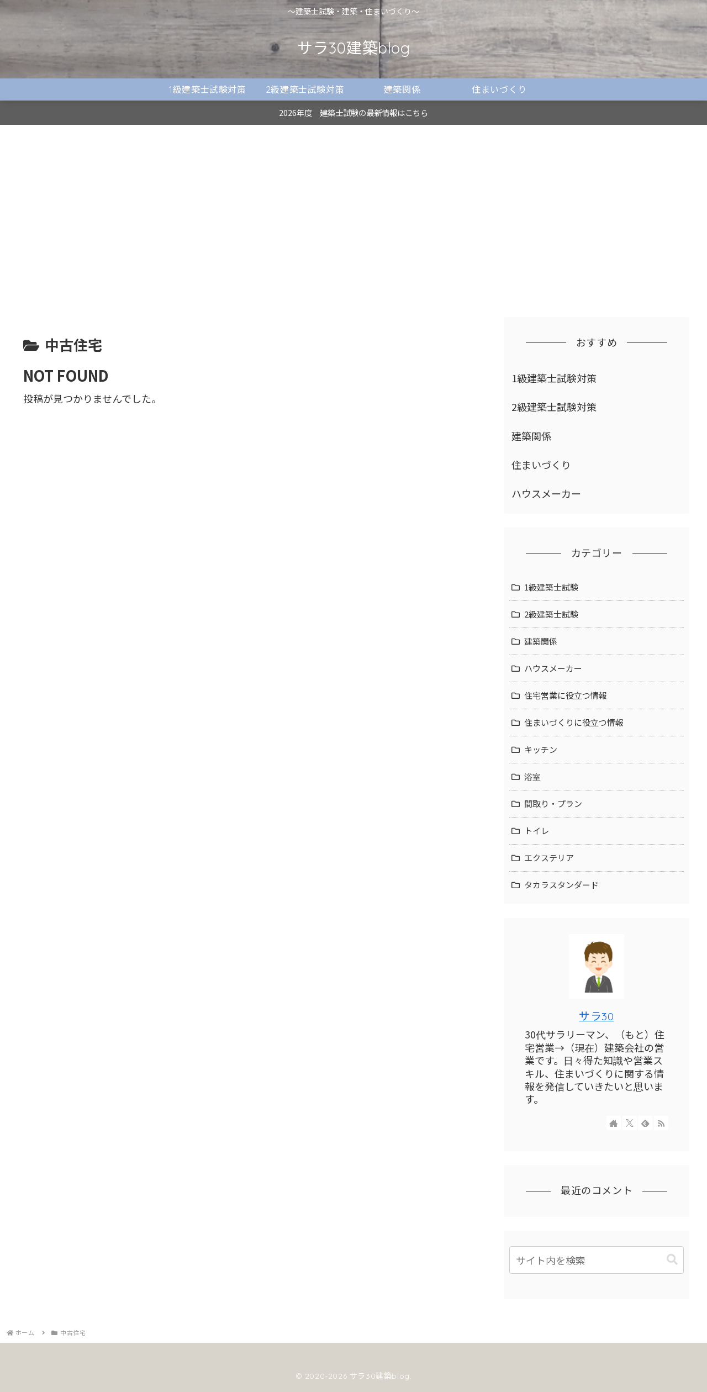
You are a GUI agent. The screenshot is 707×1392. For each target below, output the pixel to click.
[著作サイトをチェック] (613, 1123)
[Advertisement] (353, 215)
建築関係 (531, 436)
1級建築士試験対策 (554, 378)
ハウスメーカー (546, 493)
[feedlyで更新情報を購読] (645, 1123)
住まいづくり (541, 464)
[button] (672, 1259)
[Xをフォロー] (629, 1123)
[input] (596, 1260)
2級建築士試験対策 (554, 406)
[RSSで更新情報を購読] (661, 1123)
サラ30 (596, 1016)
